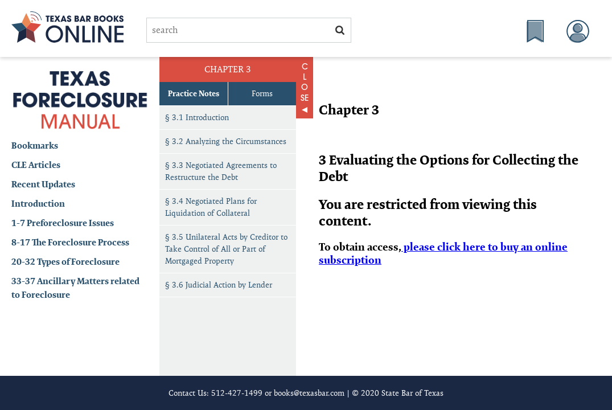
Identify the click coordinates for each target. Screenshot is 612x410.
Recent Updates (43, 184)
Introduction (38, 203)
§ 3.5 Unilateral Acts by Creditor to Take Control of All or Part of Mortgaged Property (226, 249)
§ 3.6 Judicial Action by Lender (218, 285)
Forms (262, 93)
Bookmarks (34, 145)
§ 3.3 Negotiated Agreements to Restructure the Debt (221, 171)
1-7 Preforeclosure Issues (62, 223)
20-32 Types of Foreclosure (65, 261)
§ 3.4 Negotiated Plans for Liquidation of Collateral (211, 207)
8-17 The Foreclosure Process (70, 242)
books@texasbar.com (309, 393)
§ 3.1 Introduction (197, 117)
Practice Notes (193, 93)
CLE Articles (35, 164)
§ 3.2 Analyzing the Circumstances (225, 141)
